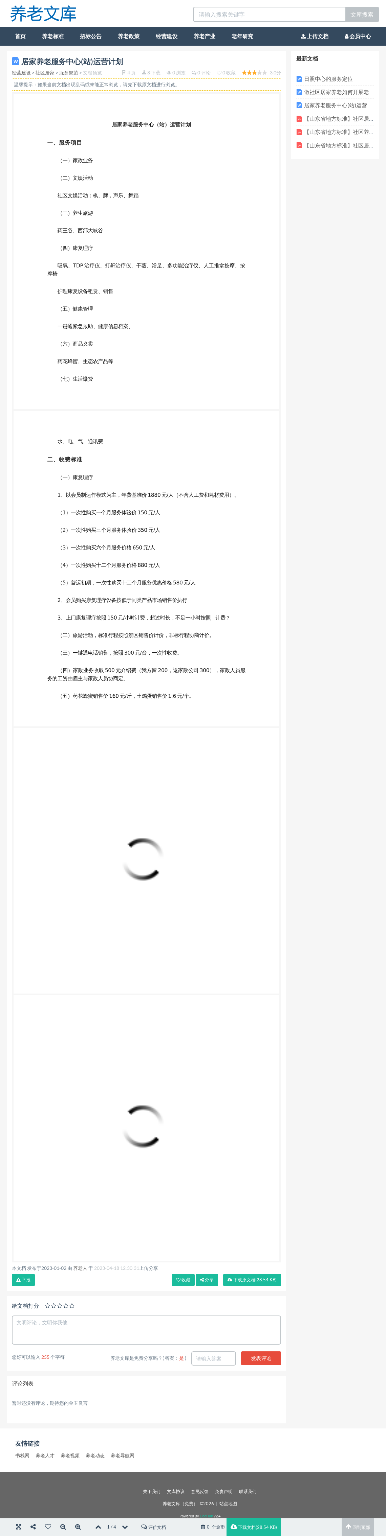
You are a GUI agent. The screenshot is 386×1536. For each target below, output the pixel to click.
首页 (20, 36)
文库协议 (176, 1491)
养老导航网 (122, 1455)
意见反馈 (200, 1491)
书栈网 (22, 1455)
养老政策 (129, 36)
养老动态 (95, 1455)
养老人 (80, 1268)
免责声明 (224, 1491)
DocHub (206, 1516)
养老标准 (53, 36)
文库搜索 (361, 14)
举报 (23, 1279)
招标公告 (91, 36)
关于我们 (151, 1491)
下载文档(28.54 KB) (254, 1527)
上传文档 (314, 36)
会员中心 (358, 36)
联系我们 (248, 1491)
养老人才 (45, 1455)
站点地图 (228, 1503)
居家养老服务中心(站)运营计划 (341, 105)
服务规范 (68, 72)
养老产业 (204, 36)
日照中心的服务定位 (328, 79)
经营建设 (166, 36)
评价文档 (153, 1527)
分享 (207, 1279)
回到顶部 (358, 1527)
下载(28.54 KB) (252, 1279)
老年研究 (242, 36)
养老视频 (70, 1455)
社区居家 (45, 72)
